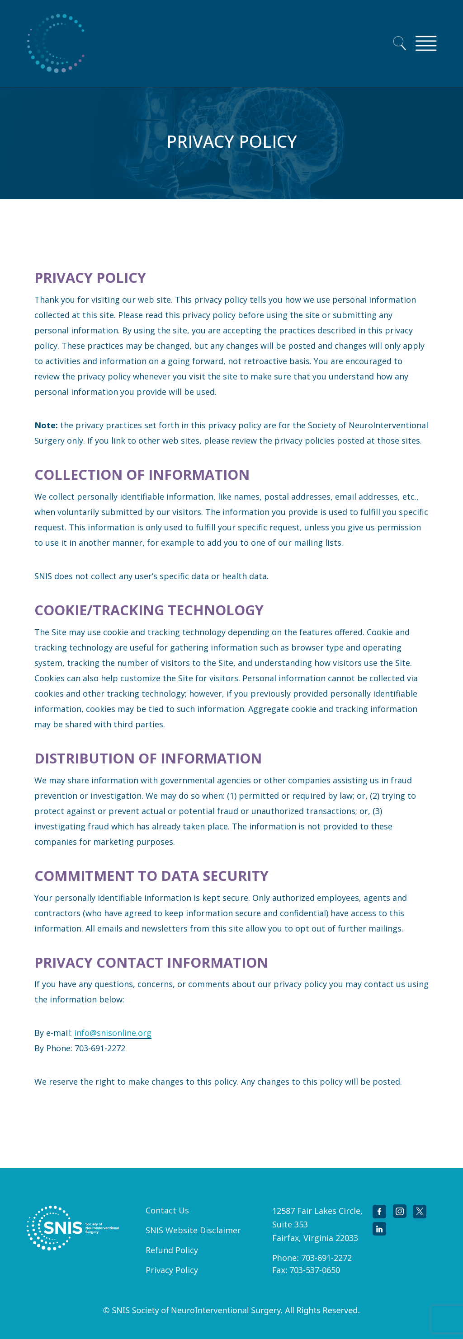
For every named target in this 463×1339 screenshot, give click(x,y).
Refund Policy (172, 1250)
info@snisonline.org (112, 1032)
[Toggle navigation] (426, 43)
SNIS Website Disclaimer (193, 1230)
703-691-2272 (326, 1257)
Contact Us (167, 1210)
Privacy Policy (172, 1269)
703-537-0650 (314, 1269)
